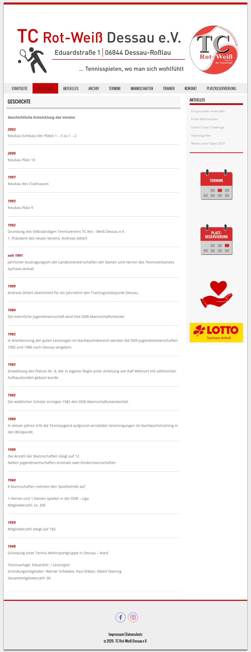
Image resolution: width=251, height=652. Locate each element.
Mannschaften (142, 88)
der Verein (45, 88)
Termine (115, 88)
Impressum (116, 634)
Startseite (20, 88)
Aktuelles (71, 88)
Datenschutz (134, 634)
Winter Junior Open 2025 (208, 143)
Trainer (169, 88)
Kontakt (191, 88)
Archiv (93, 88)
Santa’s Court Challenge (207, 127)
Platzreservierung (221, 88)
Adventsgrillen (201, 135)
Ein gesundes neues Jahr (208, 111)
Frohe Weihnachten (204, 119)
